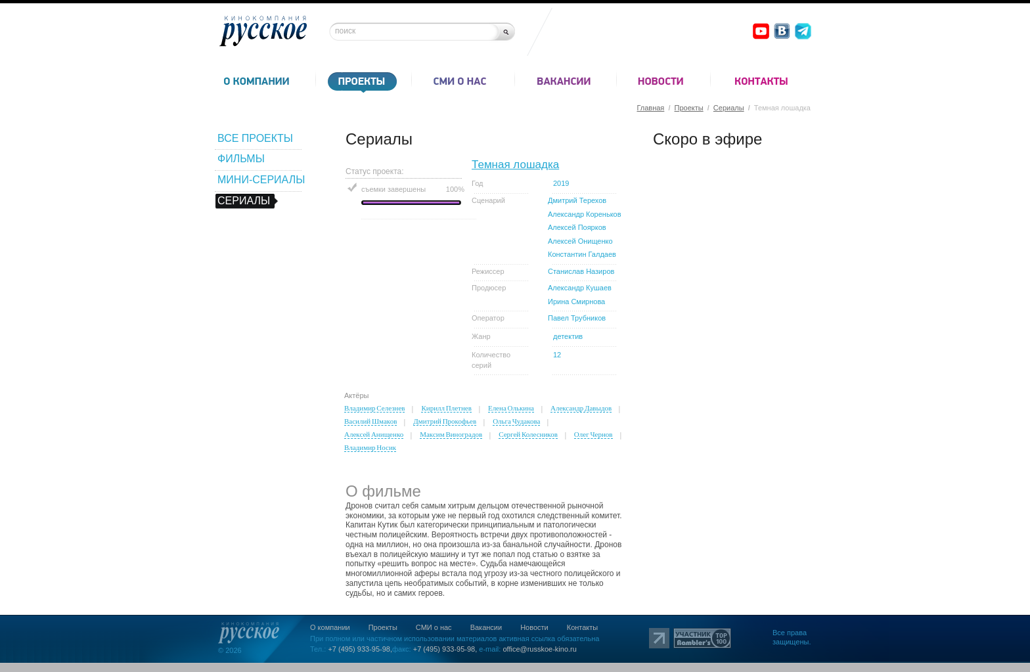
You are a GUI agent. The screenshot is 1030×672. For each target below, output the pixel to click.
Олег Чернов (593, 434)
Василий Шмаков (370, 421)
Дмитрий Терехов (577, 200)
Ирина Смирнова (576, 301)
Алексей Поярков (577, 227)
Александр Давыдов (581, 408)
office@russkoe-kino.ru (539, 649)
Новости (534, 627)
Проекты (689, 108)
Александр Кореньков (584, 214)
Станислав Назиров (581, 271)
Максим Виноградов (451, 434)
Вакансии (486, 627)
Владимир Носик (370, 447)
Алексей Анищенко (373, 434)
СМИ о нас (434, 627)
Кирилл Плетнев (446, 408)
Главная (650, 108)
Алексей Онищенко (580, 241)
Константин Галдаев (582, 254)
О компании (330, 627)
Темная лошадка (515, 164)
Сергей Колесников (528, 434)
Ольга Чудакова (516, 421)
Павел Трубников (577, 318)
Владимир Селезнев (374, 408)
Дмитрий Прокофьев (444, 421)
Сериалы (728, 108)
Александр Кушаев (580, 288)
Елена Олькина (511, 408)
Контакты (582, 627)
